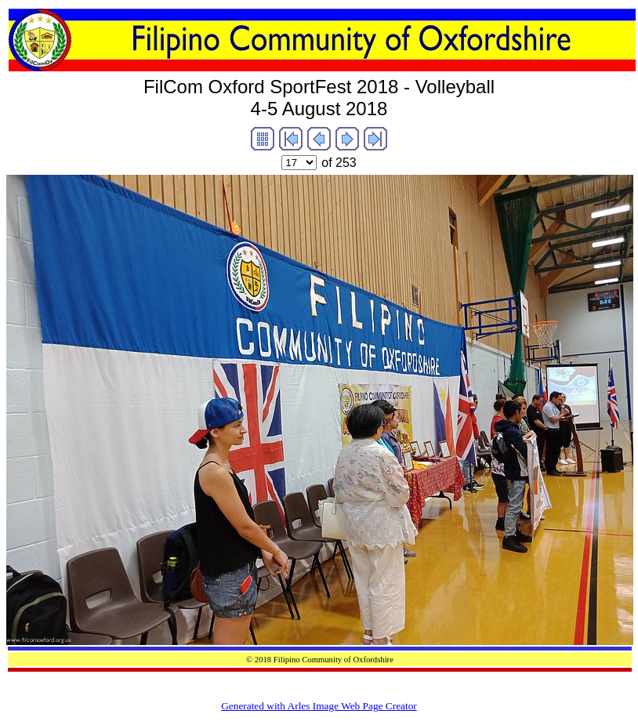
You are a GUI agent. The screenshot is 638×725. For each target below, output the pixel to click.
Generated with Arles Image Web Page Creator (319, 706)
